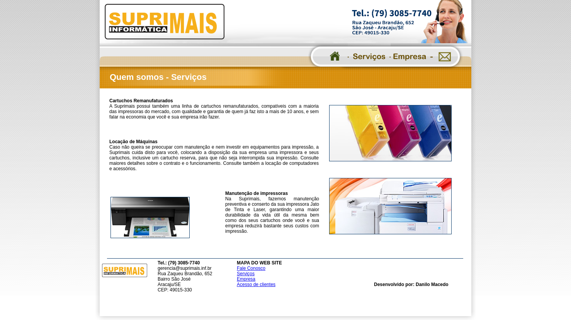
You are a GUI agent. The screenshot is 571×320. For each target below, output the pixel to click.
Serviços (246, 273)
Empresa (246, 279)
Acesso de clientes (256, 284)
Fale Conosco (251, 268)
